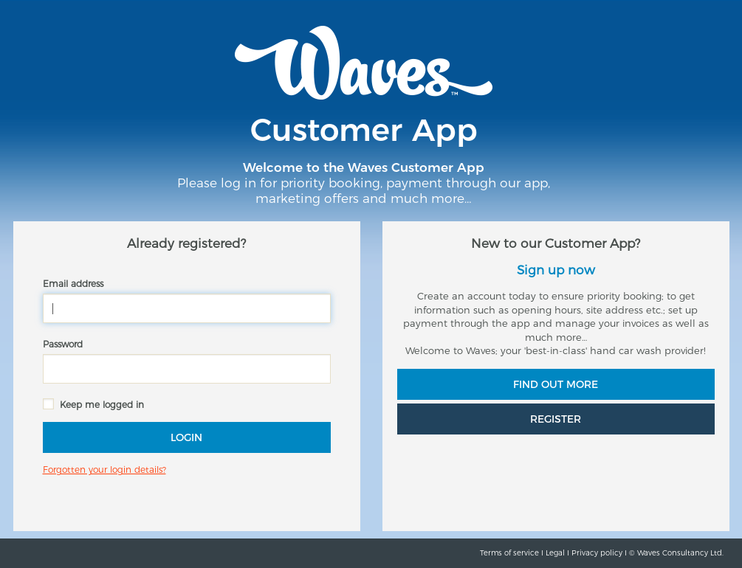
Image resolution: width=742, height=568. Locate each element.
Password (63, 344)
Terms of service (509, 553)
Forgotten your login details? (104, 469)
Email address (73, 283)
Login (186, 437)
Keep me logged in (102, 404)
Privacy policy (596, 553)
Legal (555, 553)
